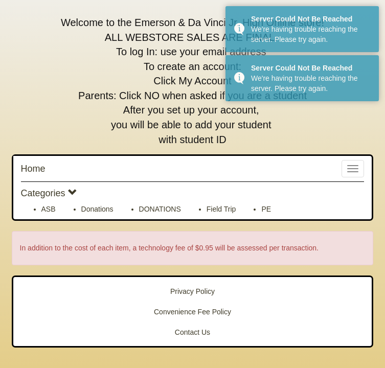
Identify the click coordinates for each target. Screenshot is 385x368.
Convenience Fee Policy (192, 312)
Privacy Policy (192, 291)
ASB (48, 209)
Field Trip (221, 209)
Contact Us (192, 332)
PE (266, 209)
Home (33, 169)
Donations (97, 209)
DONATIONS (160, 209)
